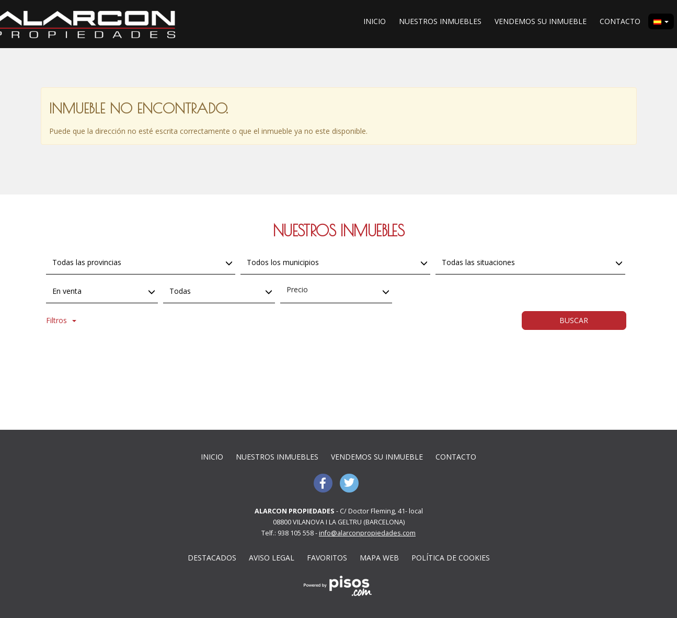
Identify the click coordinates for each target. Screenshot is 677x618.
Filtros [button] (61, 320)
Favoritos (327, 558)
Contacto (620, 21)
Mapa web (379, 558)
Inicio (374, 21)
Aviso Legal (271, 558)
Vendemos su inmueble (541, 21)
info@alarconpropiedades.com (367, 533)
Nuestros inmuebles (440, 21)
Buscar (573, 320)
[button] (661, 21)
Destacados (212, 558)
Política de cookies (450, 558)
